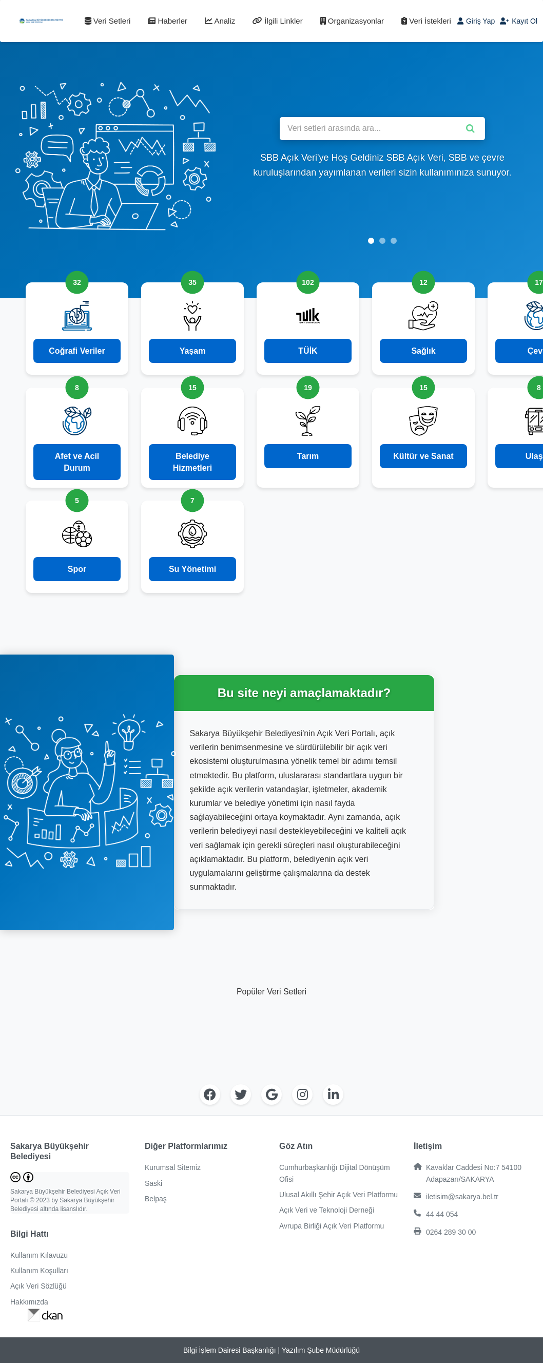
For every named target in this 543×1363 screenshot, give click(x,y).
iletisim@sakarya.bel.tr (456, 1196)
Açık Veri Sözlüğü (38, 1286)
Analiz (220, 20)
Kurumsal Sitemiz (173, 1167)
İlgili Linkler (277, 20)
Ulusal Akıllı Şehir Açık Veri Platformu (338, 1195)
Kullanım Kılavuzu (39, 1255)
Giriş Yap (476, 21)
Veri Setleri (108, 20)
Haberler (167, 20)
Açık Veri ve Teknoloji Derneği (326, 1210)
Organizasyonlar (352, 20)
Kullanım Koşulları (39, 1270)
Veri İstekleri (426, 20)
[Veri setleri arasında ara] (382, 128)
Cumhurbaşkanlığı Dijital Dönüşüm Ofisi (334, 1173)
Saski (153, 1183)
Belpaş (156, 1199)
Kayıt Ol (518, 21)
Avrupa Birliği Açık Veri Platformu (331, 1226)
